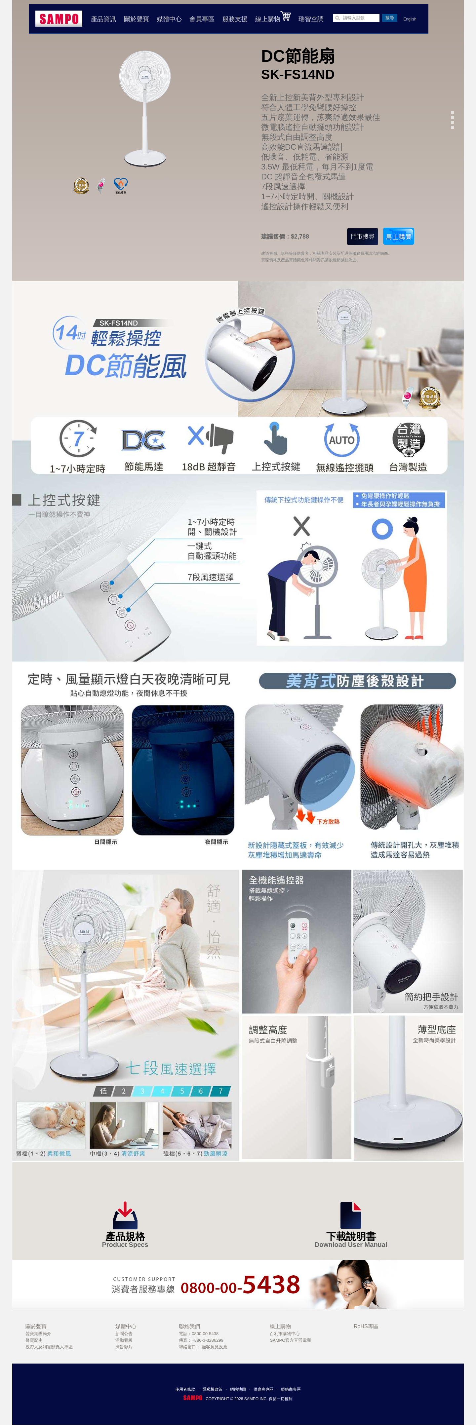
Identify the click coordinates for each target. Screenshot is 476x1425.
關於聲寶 (136, 19)
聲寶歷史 (34, 1340)
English (409, 19)
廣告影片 (124, 1346)
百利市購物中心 (285, 1333)
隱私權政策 (212, 1389)
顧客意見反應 (214, 1346)
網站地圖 (238, 1389)
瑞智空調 (311, 19)
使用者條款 (185, 1389)
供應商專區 (263, 1389)
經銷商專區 (291, 1389)
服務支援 (235, 19)
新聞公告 (124, 1333)
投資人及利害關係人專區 (49, 1346)
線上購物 (273, 16)
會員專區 (202, 19)
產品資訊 (103, 19)
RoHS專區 (366, 1326)
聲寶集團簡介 (38, 1333)
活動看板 (124, 1340)
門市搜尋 (363, 236)
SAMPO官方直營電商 (290, 1340)
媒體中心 (169, 19)
